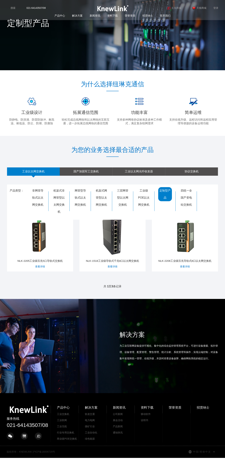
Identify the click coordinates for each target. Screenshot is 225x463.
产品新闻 (118, 431)
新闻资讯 (95, 15)
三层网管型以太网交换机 (122, 197)
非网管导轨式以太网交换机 (37, 197)
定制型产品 (165, 194)
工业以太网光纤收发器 (139, 171)
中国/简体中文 (202, 456)
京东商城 (174, 8)
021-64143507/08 (36, 8)
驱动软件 (146, 419)
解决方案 (77, 15)
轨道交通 (90, 419)
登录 (215, 8)
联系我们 (165, 15)
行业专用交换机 (65, 437)
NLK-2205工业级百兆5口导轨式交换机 (40, 241)
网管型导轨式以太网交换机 (80, 197)
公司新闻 (118, 419)
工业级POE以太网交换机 (144, 197)
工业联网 (62, 425)
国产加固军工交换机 (86, 171)
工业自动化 (91, 437)
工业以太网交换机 (33, 171)
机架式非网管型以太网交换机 (59, 201)
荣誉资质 (130, 15)
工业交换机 (63, 419)
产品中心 (59, 15)
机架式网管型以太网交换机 (101, 197)
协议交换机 (192, 171)
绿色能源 (90, 443)
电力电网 (90, 425)
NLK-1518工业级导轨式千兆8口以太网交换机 (112, 243)
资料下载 (112, 15)
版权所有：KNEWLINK (19, 456)
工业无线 (62, 431)
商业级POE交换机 (67, 443)
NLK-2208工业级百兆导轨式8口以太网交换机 (185, 243)
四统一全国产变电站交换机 (186, 197)
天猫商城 (199, 8)
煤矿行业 (90, 431)
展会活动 (118, 425)
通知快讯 (118, 437)
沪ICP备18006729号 (44, 456)
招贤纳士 (147, 15)
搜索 (13, 8)
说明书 (144, 425)
